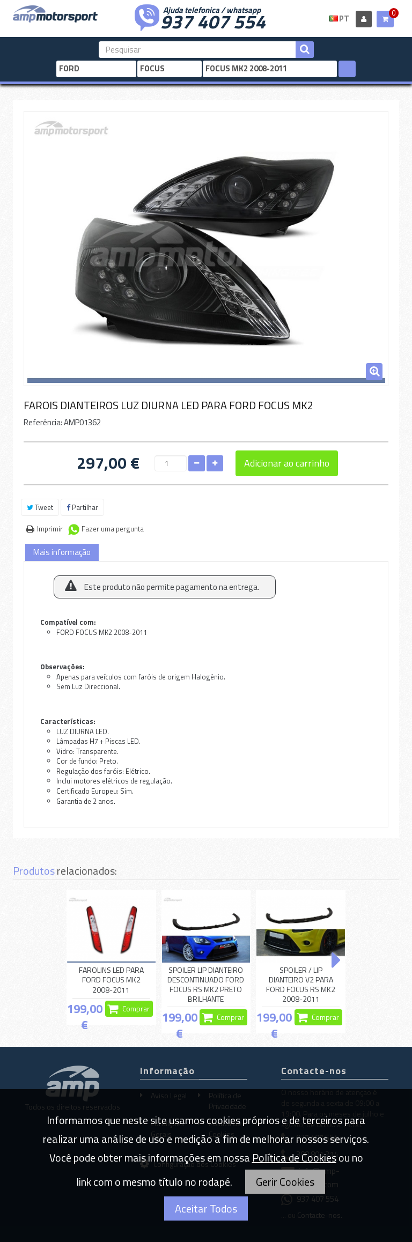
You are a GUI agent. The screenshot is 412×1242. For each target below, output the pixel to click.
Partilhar (82, 507)
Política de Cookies (294, 1157)
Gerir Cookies (285, 1181)
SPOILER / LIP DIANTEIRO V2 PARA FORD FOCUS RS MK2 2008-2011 (300, 984)
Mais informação (62, 552)
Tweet (40, 507)
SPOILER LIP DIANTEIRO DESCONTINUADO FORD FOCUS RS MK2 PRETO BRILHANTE (205, 984)
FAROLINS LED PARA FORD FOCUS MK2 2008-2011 (111, 980)
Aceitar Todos (206, 1208)
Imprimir (50, 528)
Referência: (43, 422)
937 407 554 (213, 20)
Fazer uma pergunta (113, 528)
